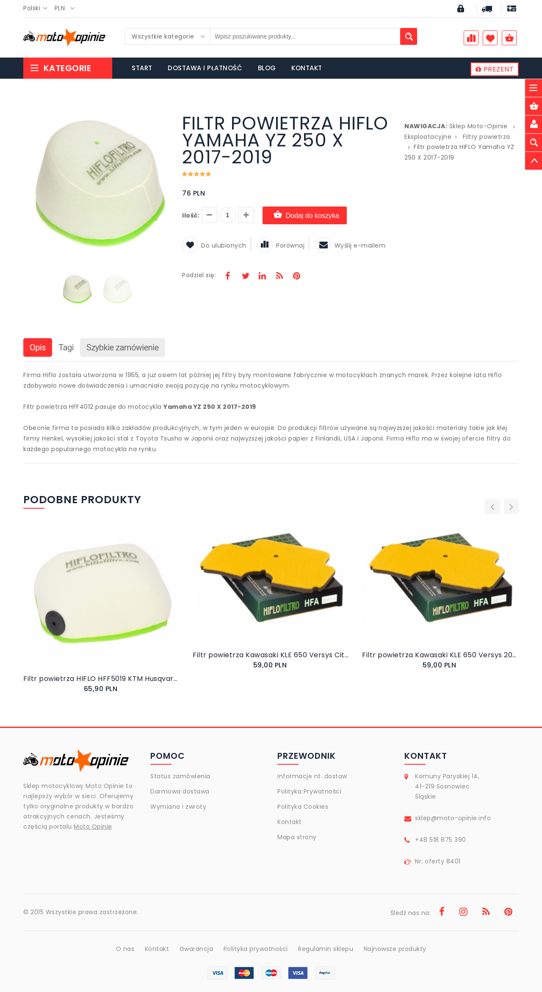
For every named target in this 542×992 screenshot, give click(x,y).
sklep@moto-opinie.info (453, 818)
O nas (125, 949)
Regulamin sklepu (325, 949)
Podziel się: (199, 275)
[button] (162, 116)
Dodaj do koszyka (304, 215)
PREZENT (495, 69)
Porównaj (280, 245)
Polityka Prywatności (309, 791)
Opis (38, 347)
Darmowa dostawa (180, 791)
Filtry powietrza (486, 136)
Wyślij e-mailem (350, 245)
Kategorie (60, 68)
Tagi (66, 347)
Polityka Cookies (302, 806)
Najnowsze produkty (395, 949)
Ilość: (190, 215)
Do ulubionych (214, 245)
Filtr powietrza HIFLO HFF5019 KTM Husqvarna (101, 678)
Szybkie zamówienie (122, 347)
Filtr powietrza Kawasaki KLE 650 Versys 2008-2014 (440, 655)
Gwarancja (196, 949)
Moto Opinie (93, 826)
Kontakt (289, 822)
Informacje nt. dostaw (312, 776)
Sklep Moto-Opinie (478, 126)
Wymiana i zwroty (178, 806)
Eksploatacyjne (427, 136)
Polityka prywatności (256, 949)
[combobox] (38, 8)
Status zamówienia (180, 776)
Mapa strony (297, 837)
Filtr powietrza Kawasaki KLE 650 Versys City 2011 (271, 655)
